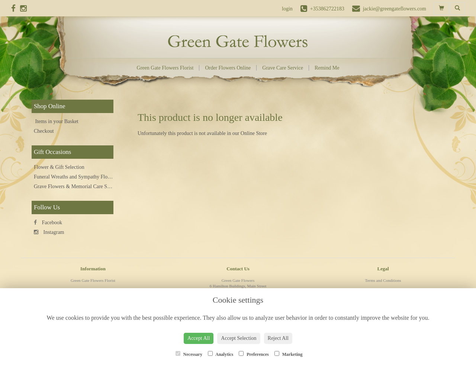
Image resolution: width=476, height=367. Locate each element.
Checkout (44, 131)
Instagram (49, 232)
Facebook (48, 222)
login (287, 9)
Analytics (220, 354)
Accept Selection (238, 338)
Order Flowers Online (228, 68)
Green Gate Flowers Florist (165, 68)
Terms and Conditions (383, 280)
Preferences (254, 354)
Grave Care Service (282, 68)
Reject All (278, 338)
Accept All (198, 338)
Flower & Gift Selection (59, 167)
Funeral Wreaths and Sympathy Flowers (76, 177)
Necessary (189, 354)
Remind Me (327, 68)
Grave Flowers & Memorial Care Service (77, 186)
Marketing (288, 354)
